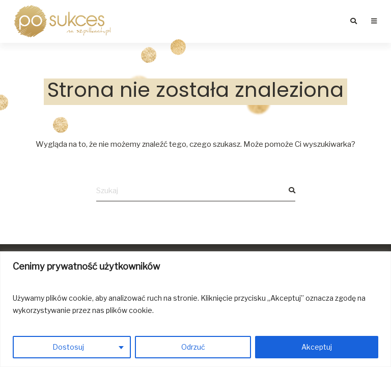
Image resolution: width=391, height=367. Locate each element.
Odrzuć (193, 347)
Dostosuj (68, 347)
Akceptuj (316, 347)
